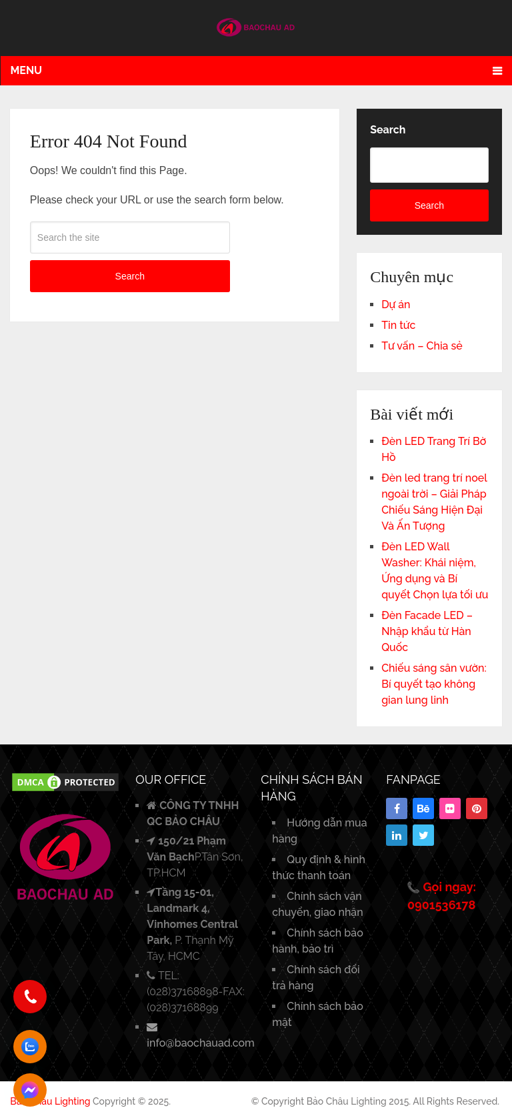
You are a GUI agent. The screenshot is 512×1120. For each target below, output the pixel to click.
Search (130, 276)
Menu (26, 70)
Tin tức (398, 325)
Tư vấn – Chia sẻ (422, 346)
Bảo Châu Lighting (50, 1101)
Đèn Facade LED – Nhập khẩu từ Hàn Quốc (427, 631)
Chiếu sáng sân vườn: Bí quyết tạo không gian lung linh (434, 684)
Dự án (395, 304)
